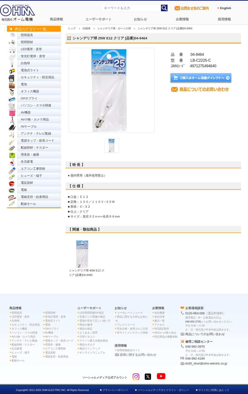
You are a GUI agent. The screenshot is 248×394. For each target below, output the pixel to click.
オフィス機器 (30, 91)
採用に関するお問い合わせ (138, 354)
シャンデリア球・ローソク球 (114, 28)
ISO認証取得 (161, 328)
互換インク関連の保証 (92, 316)
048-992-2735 (193, 321)
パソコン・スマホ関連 (36, 105)
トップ (72, 28)
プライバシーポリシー (115, 390)
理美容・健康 (30, 154)
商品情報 (56, 19)
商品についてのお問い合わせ (205, 334)
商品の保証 (86, 328)
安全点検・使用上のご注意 (132, 328)
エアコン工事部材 (33, 168)
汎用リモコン (87, 336)
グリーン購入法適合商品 (94, 340)
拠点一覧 (159, 320)
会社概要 (159, 312)
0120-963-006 (195, 313)
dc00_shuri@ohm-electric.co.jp (206, 363)
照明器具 (27, 35)
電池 (24, 84)
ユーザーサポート (98, 19)
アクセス (159, 324)
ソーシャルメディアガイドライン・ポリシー (163, 390)
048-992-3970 (195, 346)
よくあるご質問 (89, 332)
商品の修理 (86, 324)
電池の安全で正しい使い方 (95, 320)
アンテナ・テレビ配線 (36, 133)
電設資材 (27, 182)
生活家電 (27, 161)
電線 (24, 189)
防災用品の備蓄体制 (166, 336)
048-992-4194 (195, 358)
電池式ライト (30, 70)
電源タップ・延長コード (37, 140)
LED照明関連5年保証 (92, 312)
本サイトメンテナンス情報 (132, 332)
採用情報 (224, 19)
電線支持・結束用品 (34, 197)
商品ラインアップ (90, 348)
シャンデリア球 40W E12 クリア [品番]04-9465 (86, 270)
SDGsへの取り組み (165, 332)
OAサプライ (29, 98)
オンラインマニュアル (92, 352)
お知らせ (140, 19)
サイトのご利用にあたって (213, 390)
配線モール (28, 204)
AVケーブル (29, 126)
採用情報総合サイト (128, 350)
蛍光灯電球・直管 (33, 56)
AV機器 (26, 112)
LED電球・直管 (31, 49)
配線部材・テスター (34, 147)
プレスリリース (126, 324)
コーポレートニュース (130, 312)
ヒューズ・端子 (31, 175)
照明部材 (27, 42)
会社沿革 (159, 316)
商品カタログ (87, 344)
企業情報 (182, 19)
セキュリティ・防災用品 (37, 77)
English (225, 8)
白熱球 (25, 63)
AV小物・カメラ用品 (35, 119)
